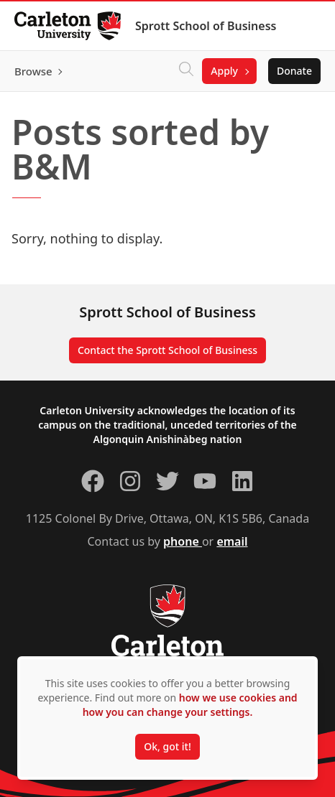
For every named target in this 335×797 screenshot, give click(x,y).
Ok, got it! (167, 746)
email (231, 541)
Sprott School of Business (205, 26)
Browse (33, 71)
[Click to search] (186, 71)
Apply (224, 71)
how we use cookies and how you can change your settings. (190, 705)
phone (182, 541)
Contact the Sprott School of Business (167, 350)
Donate (294, 71)
